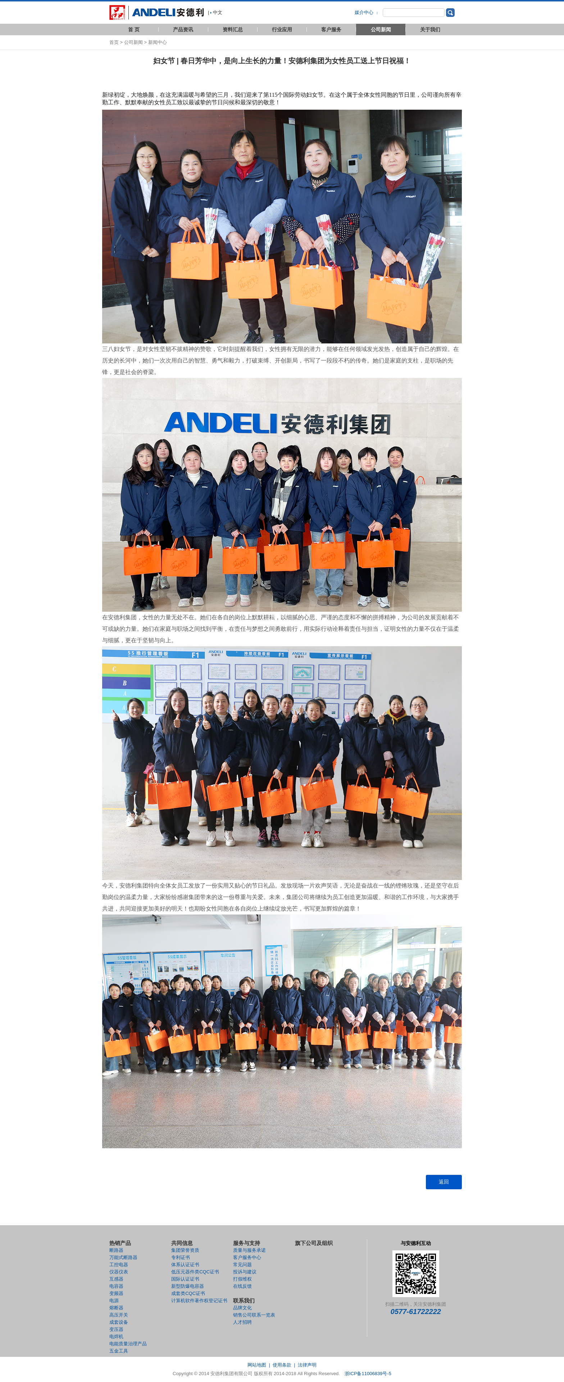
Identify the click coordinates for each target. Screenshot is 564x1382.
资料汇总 (233, 29)
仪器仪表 (118, 1271)
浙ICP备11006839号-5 (368, 1373)
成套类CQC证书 (188, 1293)
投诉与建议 (244, 1271)
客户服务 (331, 29)
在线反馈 (242, 1286)
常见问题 (242, 1264)
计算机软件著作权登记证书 (199, 1300)
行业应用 (282, 29)
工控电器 (118, 1264)
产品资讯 (183, 29)
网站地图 (256, 1365)
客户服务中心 (247, 1257)
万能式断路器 (123, 1257)
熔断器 (116, 1307)
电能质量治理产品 (128, 1343)
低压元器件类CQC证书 (195, 1271)
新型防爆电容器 (187, 1286)
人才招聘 (242, 1322)
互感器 (116, 1279)
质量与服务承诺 (249, 1250)
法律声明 (307, 1365)
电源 (114, 1300)
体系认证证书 (185, 1264)
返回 (444, 1182)
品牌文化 (242, 1307)
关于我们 (430, 29)
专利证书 (180, 1257)
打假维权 (242, 1279)
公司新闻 (381, 29)
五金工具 (118, 1351)
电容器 (116, 1286)
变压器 (116, 1329)
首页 (114, 42)
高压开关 (118, 1315)
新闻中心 (157, 42)
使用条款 (282, 1365)
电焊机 (116, 1336)
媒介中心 (365, 12)
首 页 (134, 29)
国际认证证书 (185, 1279)
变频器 (116, 1293)
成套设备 (118, 1322)
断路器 (116, 1250)
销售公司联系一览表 (254, 1315)
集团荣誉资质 (185, 1250)
